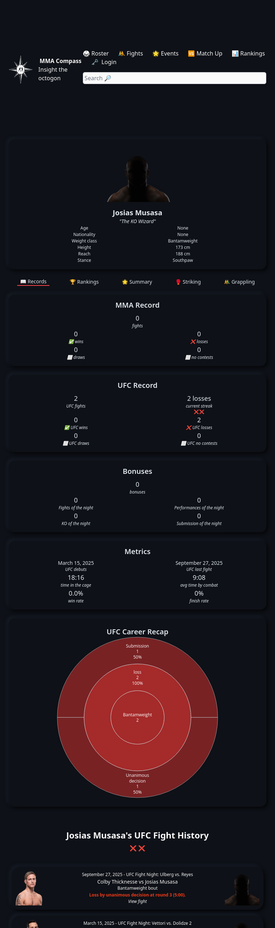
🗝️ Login (104, 62)
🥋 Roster (96, 53)
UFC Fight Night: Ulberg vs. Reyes (159, 874)
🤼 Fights (130, 53)
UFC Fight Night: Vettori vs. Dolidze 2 (155, 923)
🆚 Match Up (205, 53)
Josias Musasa (161, 881)
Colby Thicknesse (117, 881)
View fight (137, 901)
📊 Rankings (248, 53)
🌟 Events (165, 53)
